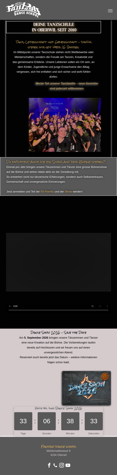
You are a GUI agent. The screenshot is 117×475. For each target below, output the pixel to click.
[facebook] (49, 466)
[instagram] (61, 466)
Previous (32, 123)
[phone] (55, 466)
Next (97, 123)
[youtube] (68, 466)
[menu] (110, 11)
